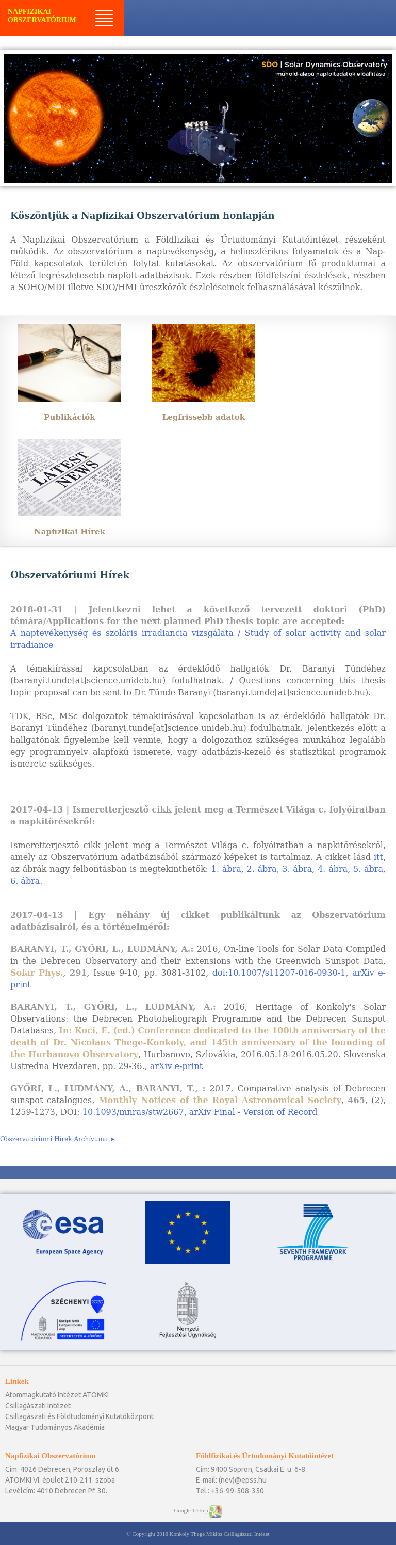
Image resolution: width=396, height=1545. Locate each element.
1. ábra (226, 869)
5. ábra (368, 869)
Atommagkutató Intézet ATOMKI (57, 1395)
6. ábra (25, 881)
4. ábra (333, 869)
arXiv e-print (176, 1066)
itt (378, 857)
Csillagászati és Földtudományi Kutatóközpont (79, 1416)
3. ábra (297, 869)
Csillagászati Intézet (38, 1405)
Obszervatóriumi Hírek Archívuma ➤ (57, 1139)
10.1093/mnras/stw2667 (133, 1112)
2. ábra (262, 869)
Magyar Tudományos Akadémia (55, 1427)
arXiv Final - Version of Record (253, 1112)
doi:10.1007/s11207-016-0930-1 (279, 973)
